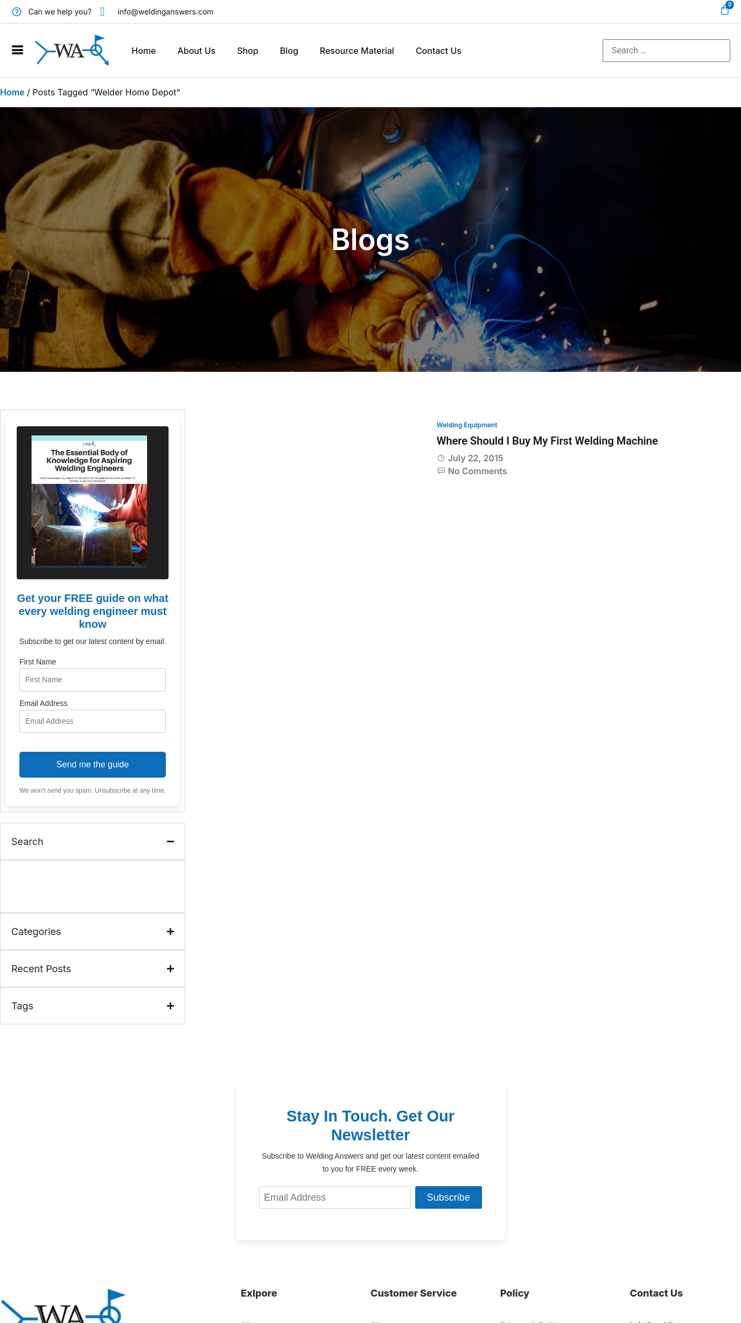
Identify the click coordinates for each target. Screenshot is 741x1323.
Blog (289, 50)
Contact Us (439, 50)
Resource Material (357, 50)
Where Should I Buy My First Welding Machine (547, 440)
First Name (37, 662)
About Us (196, 50)
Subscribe (448, 1197)
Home (143, 50)
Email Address (43, 703)
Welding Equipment (467, 425)
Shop (247, 50)
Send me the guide (93, 764)
